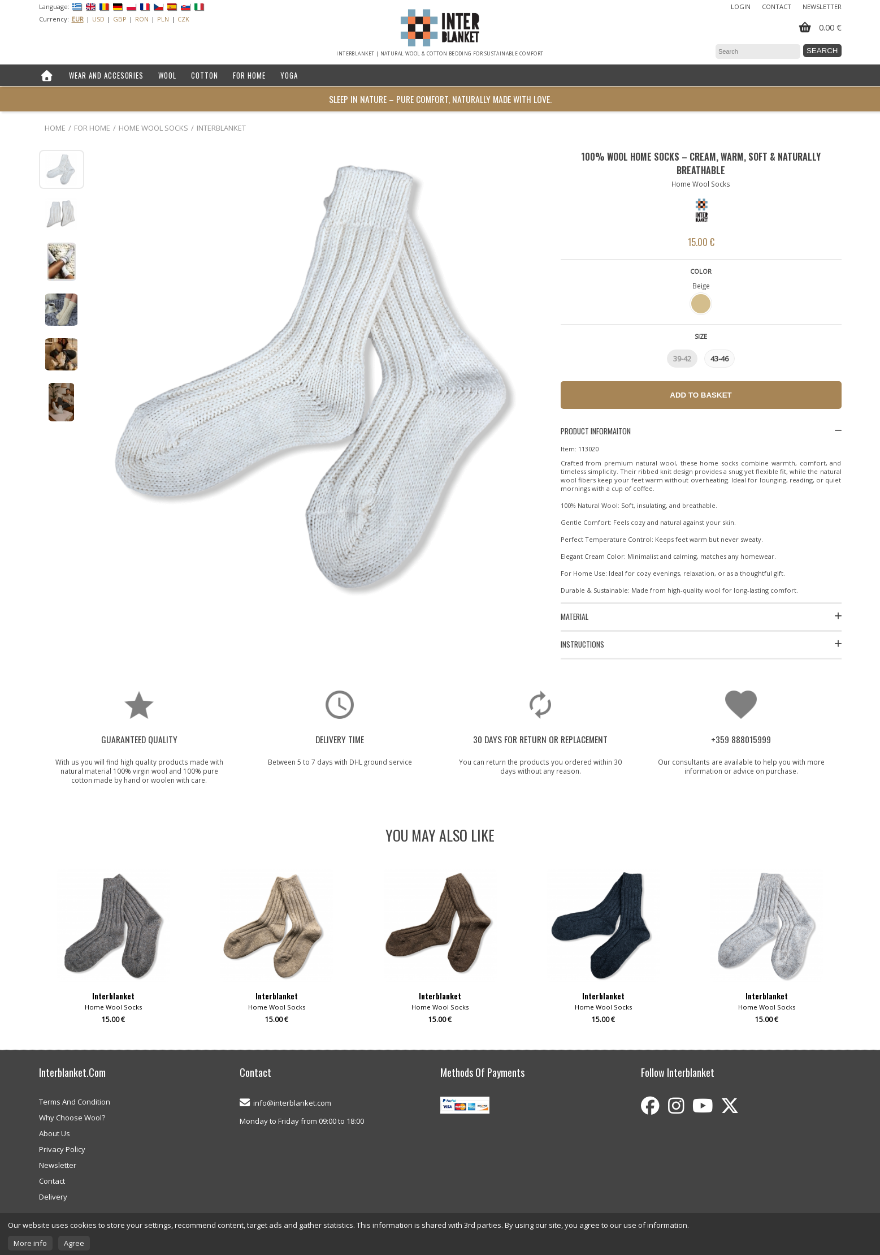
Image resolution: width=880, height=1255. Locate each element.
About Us (54, 1133)
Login (741, 6)
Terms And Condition (74, 1102)
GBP (120, 19)
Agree (74, 1243)
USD (98, 19)
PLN (163, 19)
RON (142, 19)
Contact (776, 6)
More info (30, 1243)
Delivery (53, 1197)
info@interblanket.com (292, 1103)
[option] (113, 951)
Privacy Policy (62, 1149)
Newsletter (822, 6)
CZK (183, 19)
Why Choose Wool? (72, 1117)
